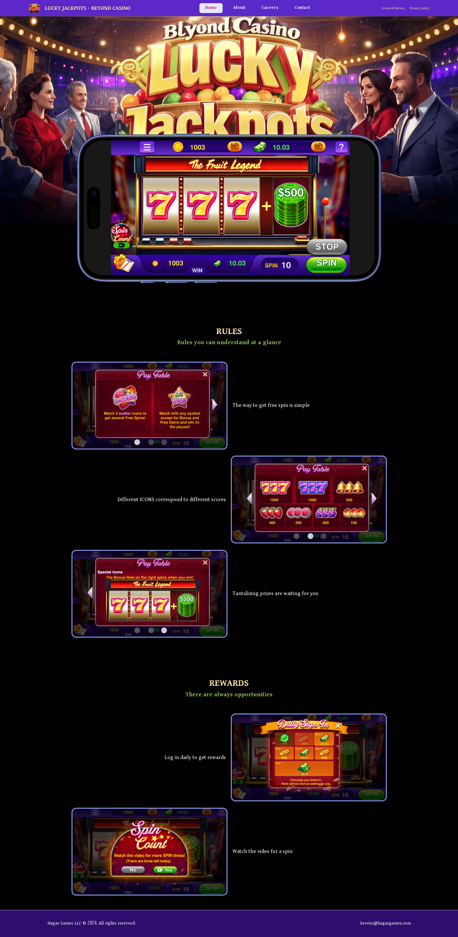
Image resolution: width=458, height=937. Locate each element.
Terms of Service (393, 8)
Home (211, 8)
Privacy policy (419, 8)
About (239, 8)
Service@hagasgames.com (385, 923)
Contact (302, 8)
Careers (269, 8)
